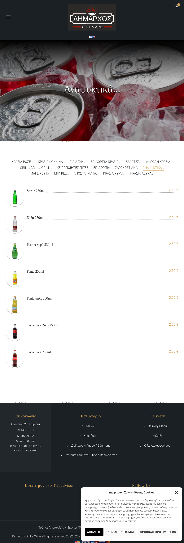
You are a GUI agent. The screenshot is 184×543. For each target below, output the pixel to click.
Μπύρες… (61, 173)
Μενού (90, 426)
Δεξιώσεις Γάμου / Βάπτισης (91, 445)
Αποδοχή (94, 532)
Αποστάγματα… (86, 173)
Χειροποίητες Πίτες (72, 168)
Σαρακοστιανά (126, 168)
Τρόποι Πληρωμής (80, 527)
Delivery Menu (157, 426)
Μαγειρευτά (39, 173)
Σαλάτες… (133, 162)
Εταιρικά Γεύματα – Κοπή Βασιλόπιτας (91, 455)
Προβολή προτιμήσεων (158, 532)
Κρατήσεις (91, 436)
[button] (176, 492)
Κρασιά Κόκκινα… (51, 162)
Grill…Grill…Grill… (36, 168)
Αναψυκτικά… (153, 168)
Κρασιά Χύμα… (114, 173)
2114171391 (25, 430)
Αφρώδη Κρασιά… (159, 162)
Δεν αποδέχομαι (120, 532)
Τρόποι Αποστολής (51, 527)
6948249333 (25, 436)
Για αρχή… (78, 162)
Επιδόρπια (101, 168)
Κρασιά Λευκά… (142, 173)
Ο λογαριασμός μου (157, 445)
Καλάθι (157, 436)
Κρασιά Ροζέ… (22, 162)
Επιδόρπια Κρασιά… (105, 162)
